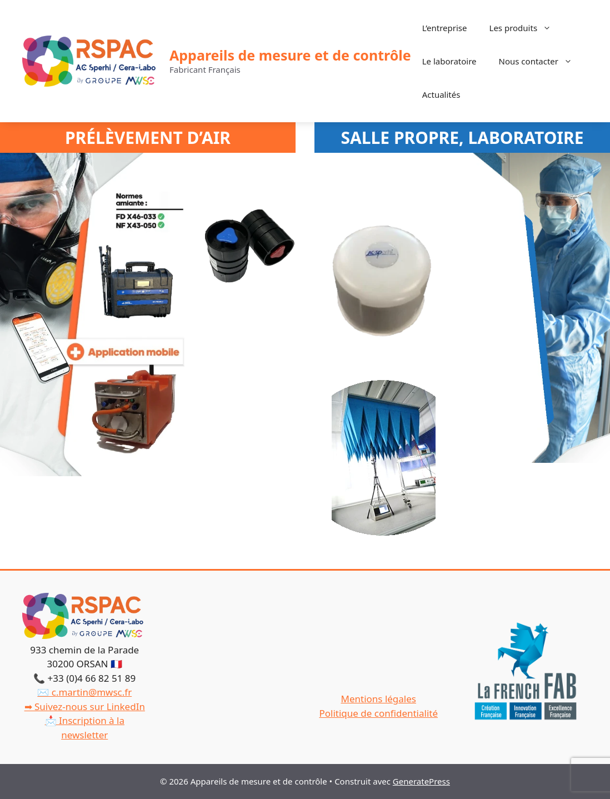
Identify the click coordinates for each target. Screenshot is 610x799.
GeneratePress (421, 781)
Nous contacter (541, 61)
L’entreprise (444, 27)
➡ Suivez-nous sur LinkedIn (84, 706)
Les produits (526, 27)
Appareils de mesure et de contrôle (290, 55)
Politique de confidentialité (378, 713)
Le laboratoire (449, 61)
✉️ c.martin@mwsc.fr (84, 692)
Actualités (441, 94)
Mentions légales (378, 698)
